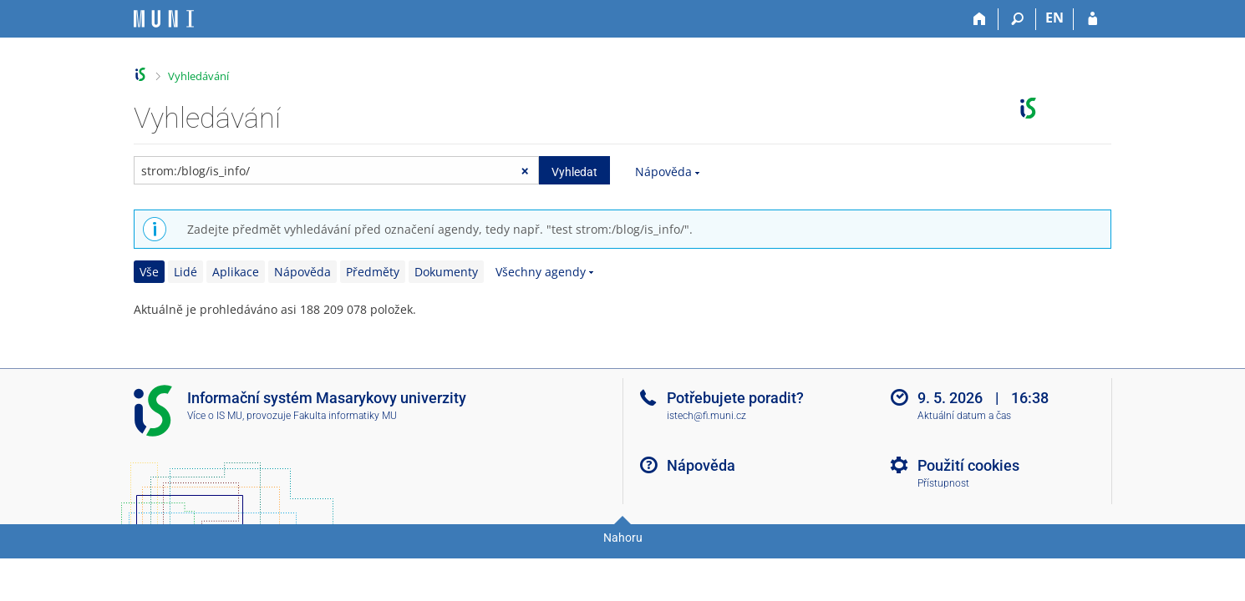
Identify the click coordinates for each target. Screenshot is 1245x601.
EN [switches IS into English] (1054, 17)
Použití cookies (968, 465)
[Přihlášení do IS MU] (1092, 19)
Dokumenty (446, 272)
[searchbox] (336, 170)
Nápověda (663, 171)
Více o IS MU (214, 416)
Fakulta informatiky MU (345, 416)
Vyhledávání (198, 75)
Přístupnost (943, 483)
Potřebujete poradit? (735, 398)
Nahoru (623, 537)
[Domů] (980, 19)
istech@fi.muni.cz (706, 416)
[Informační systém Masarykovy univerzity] (164, 19)
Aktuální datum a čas (964, 416)
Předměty (372, 272)
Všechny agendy (540, 272)
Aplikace (235, 272)
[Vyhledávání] (1017, 19)
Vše (149, 272)
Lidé (185, 272)
